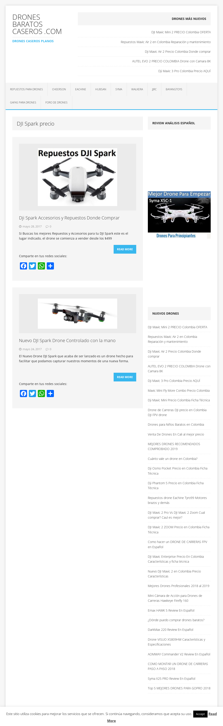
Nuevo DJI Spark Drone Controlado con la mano (67, 340)
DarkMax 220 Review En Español (170, 629)
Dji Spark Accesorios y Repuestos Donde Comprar (69, 218)
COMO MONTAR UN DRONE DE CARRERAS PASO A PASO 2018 (178, 666)
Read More (125, 249)
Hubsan (100, 89)
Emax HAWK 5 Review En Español (171, 610)
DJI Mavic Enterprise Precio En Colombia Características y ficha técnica (176, 559)
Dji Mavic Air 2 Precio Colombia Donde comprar (178, 51)
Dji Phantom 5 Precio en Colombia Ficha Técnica (176, 485)
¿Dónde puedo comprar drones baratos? (176, 620)
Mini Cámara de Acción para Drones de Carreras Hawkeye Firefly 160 (175, 598)
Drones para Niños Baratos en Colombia (176, 424)
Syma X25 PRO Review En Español (171, 678)
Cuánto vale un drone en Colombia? (173, 459)
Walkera (137, 89)
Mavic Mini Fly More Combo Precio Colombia (179, 390)
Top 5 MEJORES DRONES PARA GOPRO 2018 (179, 688)
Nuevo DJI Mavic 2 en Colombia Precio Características (174, 573)
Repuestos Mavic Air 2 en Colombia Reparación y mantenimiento (166, 42)
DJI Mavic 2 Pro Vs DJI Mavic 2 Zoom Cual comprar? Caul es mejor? (176, 515)
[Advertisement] (185, 162)
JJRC (154, 89)
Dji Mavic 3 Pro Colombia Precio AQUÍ (184, 71)
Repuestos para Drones (26, 89)
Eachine (80, 89)
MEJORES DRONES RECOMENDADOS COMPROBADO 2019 (174, 446)
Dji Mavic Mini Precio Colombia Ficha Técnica (179, 400)
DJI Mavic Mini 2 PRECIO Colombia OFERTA (181, 32)
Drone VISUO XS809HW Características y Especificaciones (176, 641)
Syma (118, 89)
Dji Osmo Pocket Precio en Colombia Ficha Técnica (177, 470)
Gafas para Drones (23, 102)
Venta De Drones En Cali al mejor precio (176, 434)
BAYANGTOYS (174, 89)
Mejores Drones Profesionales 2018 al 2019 (178, 586)
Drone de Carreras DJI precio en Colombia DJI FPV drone (177, 412)
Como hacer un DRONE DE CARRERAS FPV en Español (177, 544)
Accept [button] (200, 714)
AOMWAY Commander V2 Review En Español (179, 654)
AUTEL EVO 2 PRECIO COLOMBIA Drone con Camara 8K (171, 61)
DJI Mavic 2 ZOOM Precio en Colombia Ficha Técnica (178, 529)
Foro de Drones (56, 102)
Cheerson (59, 89)
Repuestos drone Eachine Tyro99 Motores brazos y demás (177, 500)
